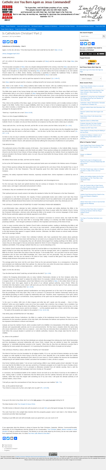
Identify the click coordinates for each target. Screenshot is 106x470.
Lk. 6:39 (47, 273)
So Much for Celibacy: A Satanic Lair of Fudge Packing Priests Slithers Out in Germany (91, 136)
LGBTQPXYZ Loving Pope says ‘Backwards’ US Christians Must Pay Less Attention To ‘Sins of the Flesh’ (92, 98)
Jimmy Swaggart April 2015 (11, 53)
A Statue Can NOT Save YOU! (88, 127)
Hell (45, 408)
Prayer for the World (20, 29)
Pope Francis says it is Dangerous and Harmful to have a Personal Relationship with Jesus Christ (92, 161)
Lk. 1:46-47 (55, 78)
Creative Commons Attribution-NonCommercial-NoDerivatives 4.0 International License (37, 456)
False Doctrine (8, 445)
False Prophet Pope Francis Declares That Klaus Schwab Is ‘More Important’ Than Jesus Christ (91, 92)
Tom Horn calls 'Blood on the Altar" (39, 433)
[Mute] (98, 54)
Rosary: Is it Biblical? (86, 154)
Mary (46, 61)
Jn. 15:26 (30, 287)
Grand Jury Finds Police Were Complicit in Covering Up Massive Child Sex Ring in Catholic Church (91, 210)
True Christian (51, 429)
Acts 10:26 (28, 112)
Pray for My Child (100, 26)
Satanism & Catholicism (50, 26)
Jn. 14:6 (68, 125)
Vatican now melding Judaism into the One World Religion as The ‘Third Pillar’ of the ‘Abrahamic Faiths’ (91, 178)
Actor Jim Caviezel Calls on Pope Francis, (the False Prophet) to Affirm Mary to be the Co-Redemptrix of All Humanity (92, 187)
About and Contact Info (23, 26)
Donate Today (32, 29)
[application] (93, 54)
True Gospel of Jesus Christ (26, 404)
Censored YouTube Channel (67, 26)
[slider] (90, 53)
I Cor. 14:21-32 (43, 310)
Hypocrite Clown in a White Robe (89, 120)
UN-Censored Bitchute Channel (85, 26)
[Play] (82, 54)
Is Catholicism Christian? (11, 448)
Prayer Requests (10, 26)
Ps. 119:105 (44, 388)
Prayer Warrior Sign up (7, 29)
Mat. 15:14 (58, 50)
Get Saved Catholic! (37, 26)
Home (2, 26)
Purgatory (7, 450)
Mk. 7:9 (58, 382)
